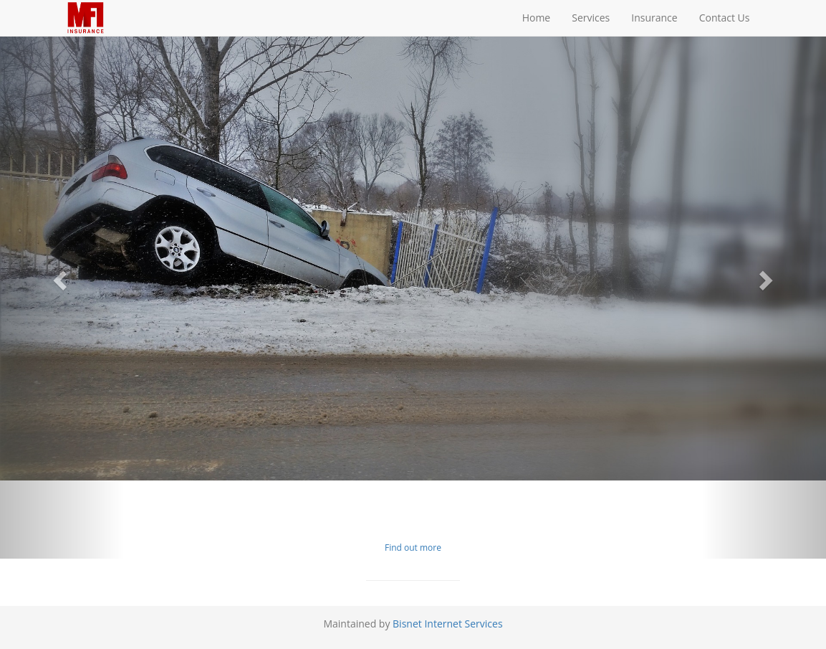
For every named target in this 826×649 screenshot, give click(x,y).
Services (591, 17)
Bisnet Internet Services (448, 623)
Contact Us (724, 17)
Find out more (413, 547)
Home (536, 17)
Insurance (654, 17)
